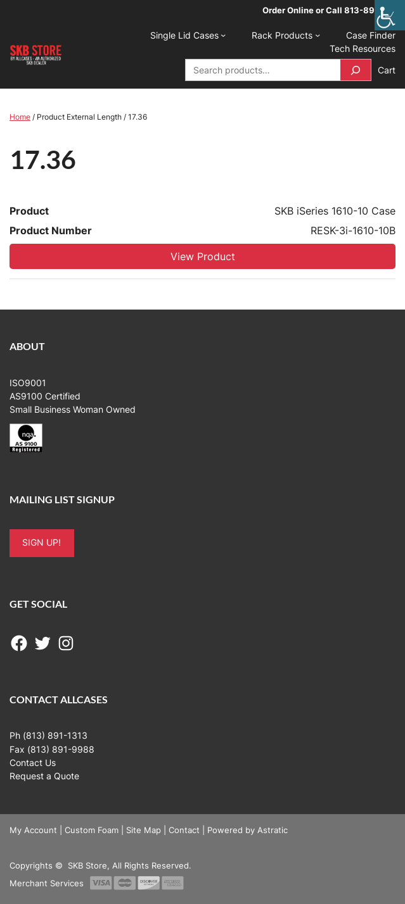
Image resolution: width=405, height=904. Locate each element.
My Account (33, 830)
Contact (184, 830)
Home (20, 117)
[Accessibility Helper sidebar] (390, 15)
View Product (202, 256)
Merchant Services (47, 883)
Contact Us (33, 763)
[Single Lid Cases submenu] (223, 34)
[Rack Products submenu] (317, 34)
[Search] (355, 70)
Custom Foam (92, 830)
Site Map (143, 830)
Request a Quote (44, 776)
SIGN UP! (41, 542)
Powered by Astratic (247, 830)
